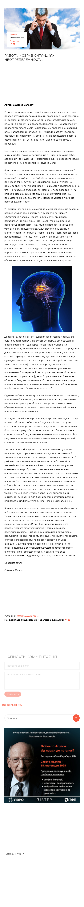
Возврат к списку (12, 705)
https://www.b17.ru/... (28, 616)
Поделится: (15, 41)
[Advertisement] (42, 84)
